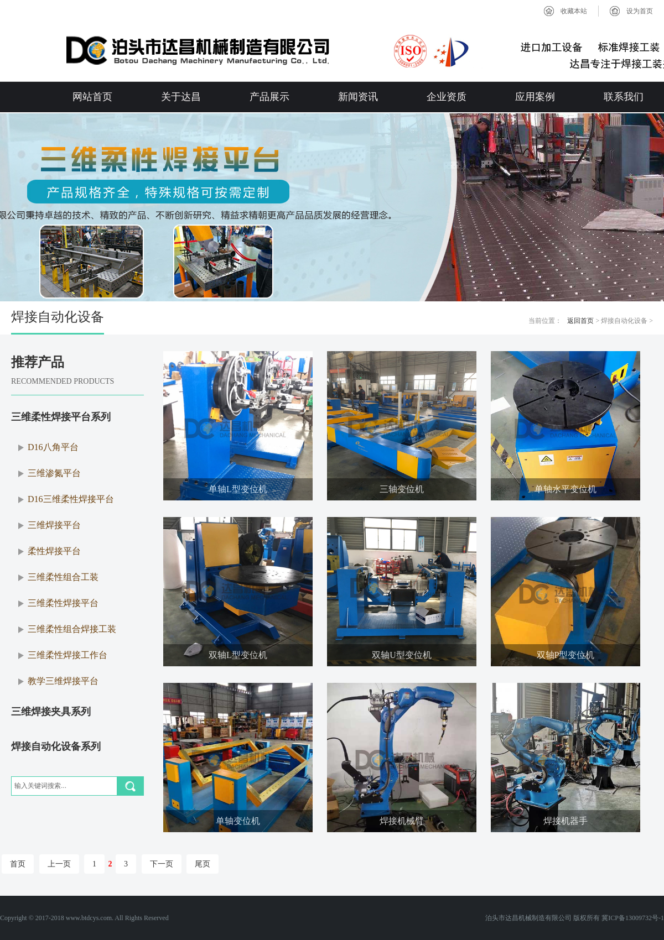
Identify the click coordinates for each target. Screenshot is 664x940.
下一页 (161, 864)
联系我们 (624, 96)
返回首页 (580, 321)
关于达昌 (181, 96)
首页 (17, 864)
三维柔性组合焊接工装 (72, 629)
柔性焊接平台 (54, 551)
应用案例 (535, 96)
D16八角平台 (53, 447)
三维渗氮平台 (54, 473)
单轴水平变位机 (565, 489)
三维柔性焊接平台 (63, 603)
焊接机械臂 (402, 821)
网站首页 (92, 96)
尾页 (202, 864)
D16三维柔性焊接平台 (71, 499)
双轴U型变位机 (402, 655)
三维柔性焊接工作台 (67, 655)
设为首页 (639, 11)
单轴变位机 (238, 821)
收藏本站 (574, 11)
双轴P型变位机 (566, 655)
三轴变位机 (402, 489)
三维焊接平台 (54, 525)
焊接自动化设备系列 (56, 746)
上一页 (59, 864)
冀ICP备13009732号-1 (632, 918)
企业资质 (446, 96)
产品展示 (269, 96)
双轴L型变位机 (238, 655)
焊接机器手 (565, 821)
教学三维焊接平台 (63, 681)
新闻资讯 (358, 96)
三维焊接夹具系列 (51, 711)
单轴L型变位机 (238, 489)
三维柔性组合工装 (63, 577)
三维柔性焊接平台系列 (61, 416)
